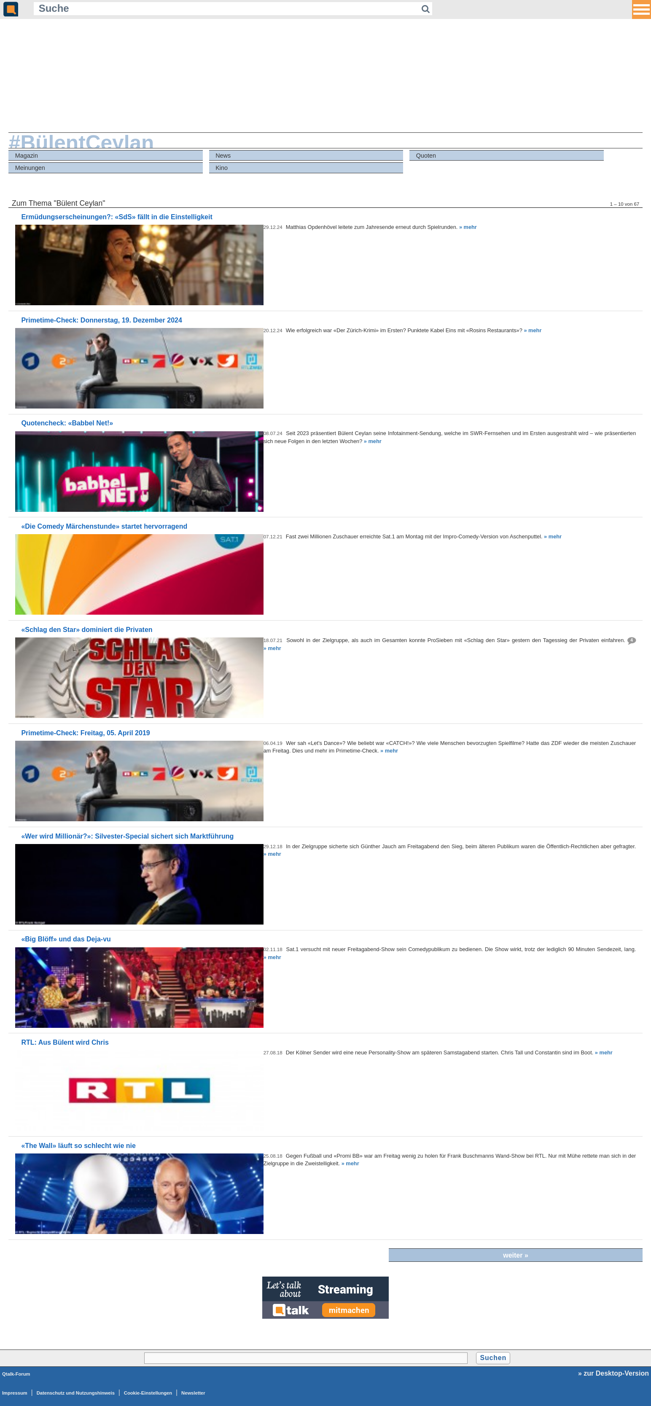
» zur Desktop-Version (613, 1373)
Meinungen (30, 167)
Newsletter (193, 1392)
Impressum (14, 1392)
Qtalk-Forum (16, 1373)
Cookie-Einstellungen (148, 1392)
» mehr (468, 227)
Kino (221, 167)
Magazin (26, 155)
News (223, 155)
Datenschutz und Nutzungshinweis (76, 1392)
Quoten (426, 155)
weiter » (515, 1255)
